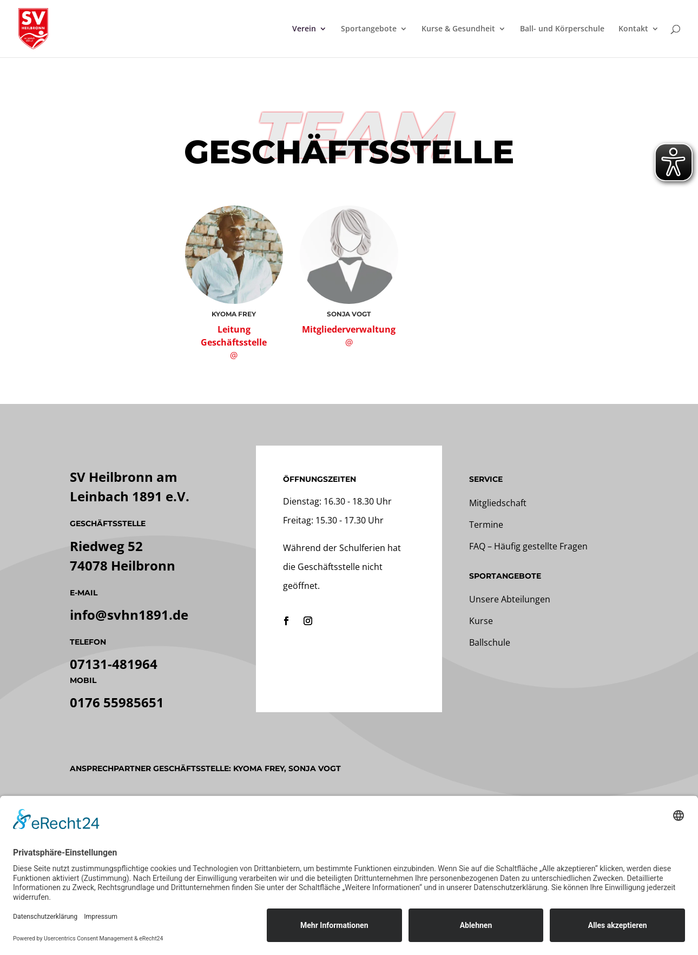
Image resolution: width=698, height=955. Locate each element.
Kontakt (633, 29)
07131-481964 (113, 664)
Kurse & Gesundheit (458, 29)
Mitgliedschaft (497, 503)
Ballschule (489, 642)
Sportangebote (369, 29)
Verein (304, 29)
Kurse (481, 621)
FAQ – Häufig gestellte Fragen (528, 546)
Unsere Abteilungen (509, 599)
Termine (486, 524)
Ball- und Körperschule (562, 29)
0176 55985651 (117, 702)
